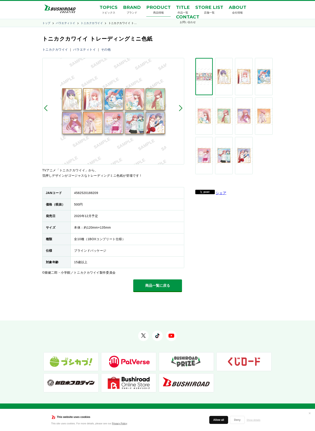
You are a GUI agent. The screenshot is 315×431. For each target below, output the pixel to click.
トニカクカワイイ (92, 23)
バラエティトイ (65, 23)
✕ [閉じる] (309, 413)
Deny (237, 419)
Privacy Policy (119, 423)
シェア (221, 121)
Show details (253, 420)
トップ (46, 23)
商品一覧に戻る (157, 285)
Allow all (218, 419)
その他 (106, 49)
